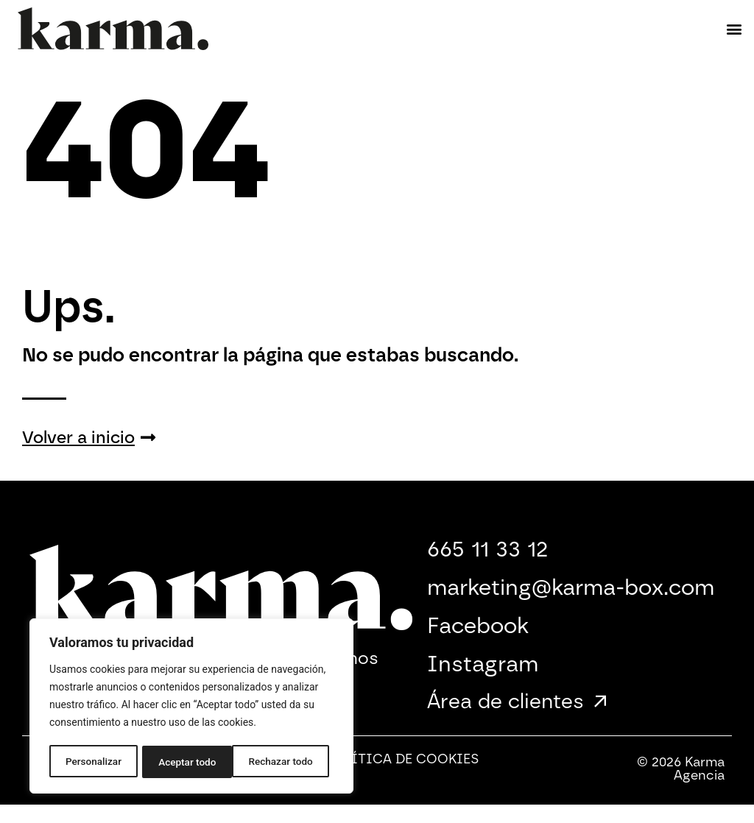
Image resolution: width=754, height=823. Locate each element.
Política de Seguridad (114, 795)
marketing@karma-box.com (570, 604)
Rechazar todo (191, 762)
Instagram (482, 680)
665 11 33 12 (487, 565)
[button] (734, 28)
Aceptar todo (289, 762)
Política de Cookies (402, 777)
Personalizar (92, 762)
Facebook (478, 642)
